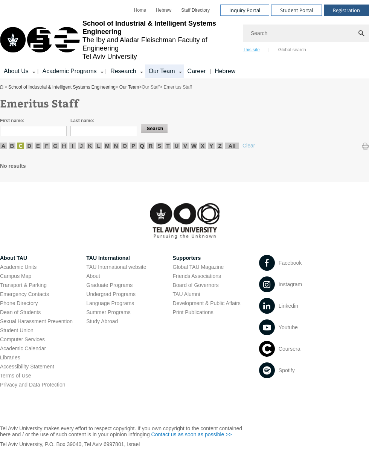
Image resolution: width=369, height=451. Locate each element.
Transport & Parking (23, 285)
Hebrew (225, 71)
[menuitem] (140, 10)
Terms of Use (15, 376)
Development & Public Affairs (207, 303)
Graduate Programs (109, 285)
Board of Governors (196, 285)
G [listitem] (55, 146)
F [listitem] (46, 146)
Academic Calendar (23, 348)
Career (197, 71)
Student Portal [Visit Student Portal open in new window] (296, 10)
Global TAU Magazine (198, 267)
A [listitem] (4, 146)
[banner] (184, 39)
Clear (248, 146)
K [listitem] (90, 146)
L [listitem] (98, 146)
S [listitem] (159, 146)
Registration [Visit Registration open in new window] (346, 10)
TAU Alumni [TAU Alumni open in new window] (186, 294)
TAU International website (116, 267)
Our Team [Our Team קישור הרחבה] (162, 71)
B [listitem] (12, 146)
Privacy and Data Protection (33, 385)
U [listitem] (177, 146)
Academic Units (18, 267)
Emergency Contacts (24, 294)
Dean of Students (20, 312)
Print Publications (193, 312)
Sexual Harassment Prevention (36, 321)
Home (140, 10)
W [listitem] (194, 146)
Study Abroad (102, 321)
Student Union (17, 330)
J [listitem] (81, 146)
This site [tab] (251, 49)
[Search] (306, 33)
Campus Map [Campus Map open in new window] (15, 276)
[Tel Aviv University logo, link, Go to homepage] (117, 40)
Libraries (10, 357)
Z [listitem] (219, 146)
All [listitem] (231, 146)
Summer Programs (108, 312)
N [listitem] (116, 146)
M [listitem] (107, 146)
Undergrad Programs (111, 294)
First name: (12, 120)
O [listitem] (124, 146)
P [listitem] (133, 146)
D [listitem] (29, 146)
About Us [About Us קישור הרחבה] (16, 71)
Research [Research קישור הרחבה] (123, 71)
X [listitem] (202, 146)
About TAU (13, 258)
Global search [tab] (292, 49)
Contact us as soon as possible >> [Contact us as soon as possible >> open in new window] (191, 434)
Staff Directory (195, 10)
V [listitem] (185, 146)
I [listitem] (72, 146)
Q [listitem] (142, 146)
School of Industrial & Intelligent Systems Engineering (2, 87)
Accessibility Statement (27, 367)
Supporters (187, 258)
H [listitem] (64, 146)
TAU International (108, 258)
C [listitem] (21, 146)
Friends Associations (197, 276)
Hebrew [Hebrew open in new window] (163, 10)
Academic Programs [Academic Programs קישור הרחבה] (69, 71)
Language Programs (110, 303)
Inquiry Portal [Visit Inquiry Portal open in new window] (244, 10)
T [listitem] (167, 146)
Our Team (129, 87)
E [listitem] (38, 146)
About (93, 276)
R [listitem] (151, 146)
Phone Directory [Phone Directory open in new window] (19, 303)
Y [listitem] (211, 146)
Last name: (82, 120)
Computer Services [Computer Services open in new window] (22, 339)
